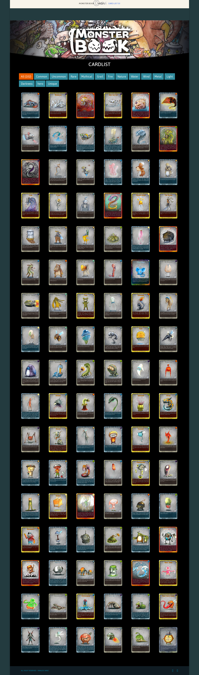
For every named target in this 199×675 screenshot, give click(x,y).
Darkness (28, 84)
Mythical (87, 76)
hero (41, 84)
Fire (111, 76)
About (101, 3)
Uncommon (60, 76)
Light (171, 76)
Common (42, 76)
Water (135, 76)
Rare (74, 76)
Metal (159, 76)
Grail (101, 76)
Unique (53, 84)
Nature (122, 76)
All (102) (27, 76)
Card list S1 (114, 3)
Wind (147, 76)
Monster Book (86, 3)
